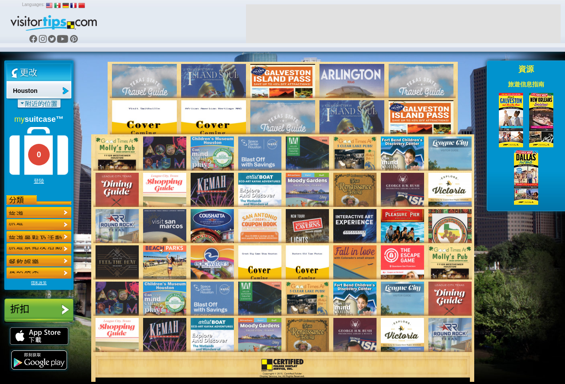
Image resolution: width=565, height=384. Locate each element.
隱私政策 (39, 283)
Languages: (33, 4)
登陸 (39, 181)
